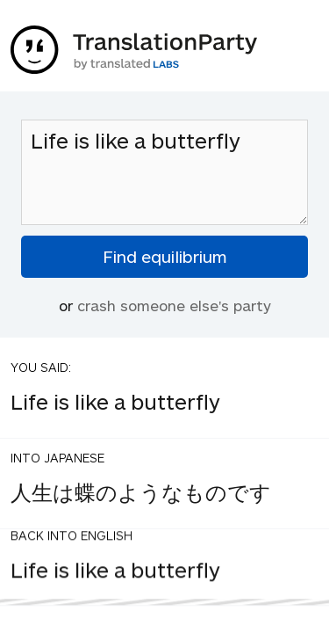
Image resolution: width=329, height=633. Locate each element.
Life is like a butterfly (164, 172)
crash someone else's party (174, 305)
